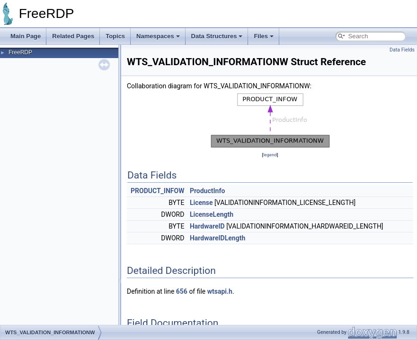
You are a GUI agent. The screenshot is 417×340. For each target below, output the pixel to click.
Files (264, 36)
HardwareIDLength (217, 238)
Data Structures (217, 36)
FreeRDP (20, 52)
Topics (115, 36)
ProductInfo (207, 191)
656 (181, 291)
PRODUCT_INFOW (157, 191)
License (201, 202)
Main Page (25, 36)
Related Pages (73, 36)
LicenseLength (211, 214)
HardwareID (207, 226)
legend (270, 154)
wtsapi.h (219, 291)
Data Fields (402, 50)
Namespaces (158, 36)
